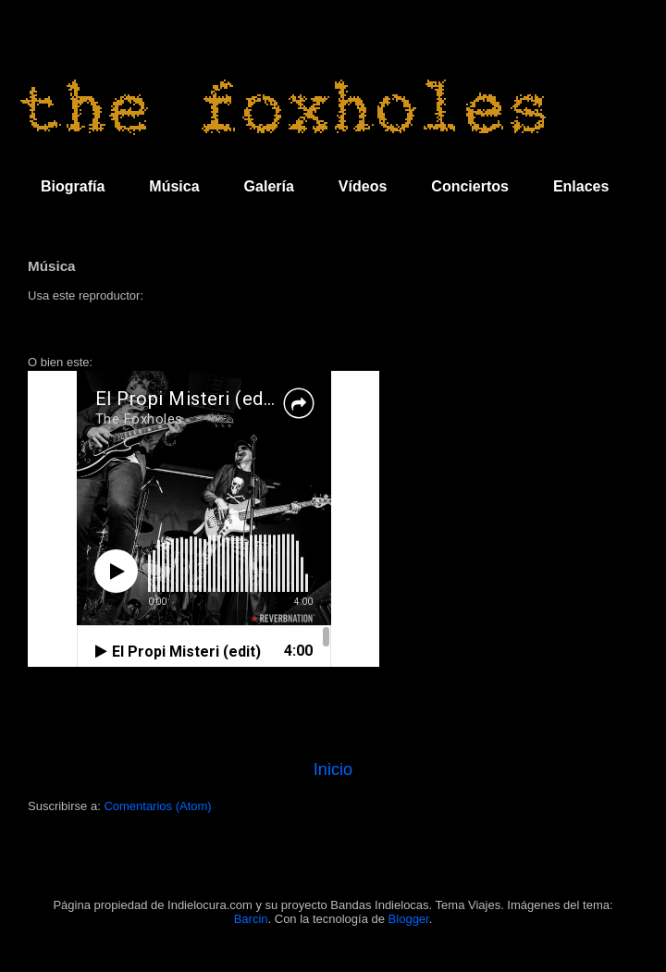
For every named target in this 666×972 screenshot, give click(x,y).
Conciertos (470, 186)
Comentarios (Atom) (157, 806)
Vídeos (363, 186)
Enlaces (581, 186)
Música (174, 186)
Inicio (333, 769)
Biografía (73, 186)
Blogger (408, 919)
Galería (269, 186)
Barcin (251, 919)
